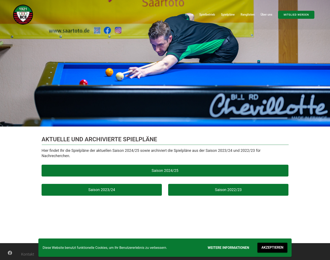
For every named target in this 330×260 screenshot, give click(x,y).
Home (189, 14)
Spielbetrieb (207, 14)
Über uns (266, 14)
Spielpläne (228, 14)
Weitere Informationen (228, 248)
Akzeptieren (272, 247)
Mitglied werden (296, 14)
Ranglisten (247, 14)
